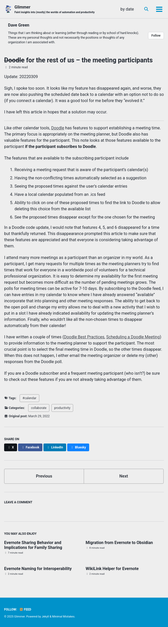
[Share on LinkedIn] (54, 447)
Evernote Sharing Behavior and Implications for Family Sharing (33, 545)
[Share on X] (10, 447)
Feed (25, 609)
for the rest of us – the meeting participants (78, 60)
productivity (62, 408)
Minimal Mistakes (63, 616)
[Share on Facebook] (30, 447)
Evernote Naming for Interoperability (38, 568)
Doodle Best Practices (84, 337)
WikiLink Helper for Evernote (112, 568)
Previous (44, 476)
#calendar (29, 398)
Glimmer (54, 9)
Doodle (57, 128)
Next (123, 476)
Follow (156, 35)
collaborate (39, 408)
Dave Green (18, 25)
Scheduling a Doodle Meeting (133, 337)
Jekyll (45, 616)
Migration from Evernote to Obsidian (119, 542)
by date (127, 9)
